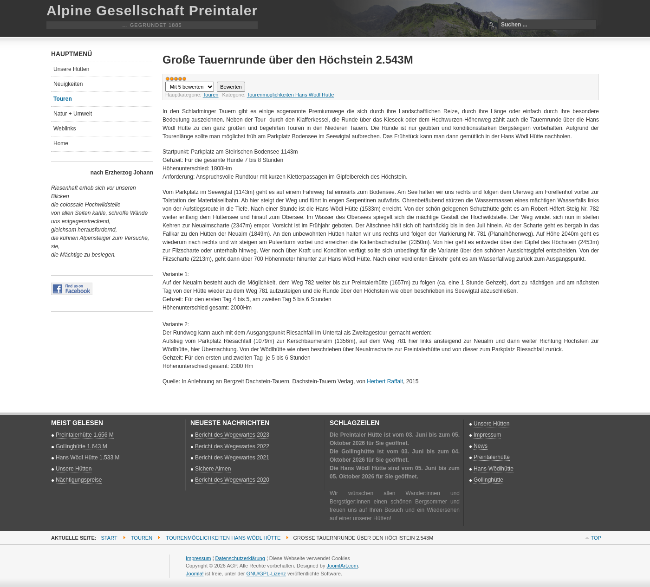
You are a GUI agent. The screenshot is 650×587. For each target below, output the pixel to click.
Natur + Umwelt (72, 113)
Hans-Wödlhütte (494, 468)
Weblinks (64, 128)
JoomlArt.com (342, 565)
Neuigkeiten (68, 84)
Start (109, 538)
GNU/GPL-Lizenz (266, 573)
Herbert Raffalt (385, 381)
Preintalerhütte (492, 457)
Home (60, 143)
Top (596, 538)
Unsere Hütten (71, 69)
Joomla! (195, 573)
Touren (211, 94)
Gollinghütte (488, 480)
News (481, 446)
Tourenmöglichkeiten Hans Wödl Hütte (290, 94)
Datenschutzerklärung (240, 558)
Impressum (487, 435)
